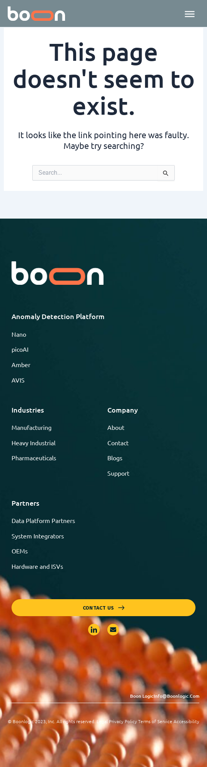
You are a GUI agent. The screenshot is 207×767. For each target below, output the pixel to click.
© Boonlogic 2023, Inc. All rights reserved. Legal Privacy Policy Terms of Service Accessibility (103, 721)
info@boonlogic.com (176, 696)
